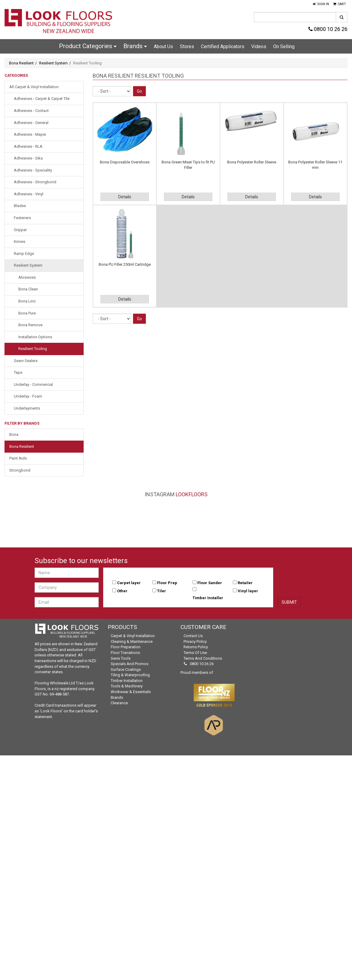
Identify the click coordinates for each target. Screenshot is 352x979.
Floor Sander (209, 583)
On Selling (284, 46)
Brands (135, 46)
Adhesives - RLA (28, 146)
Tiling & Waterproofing (130, 675)
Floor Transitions (125, 652)
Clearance (119, 703)
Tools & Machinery (127, 686)
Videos (258, 46)
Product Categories (87, 46)
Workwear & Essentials (131, 691)
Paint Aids (18, 458)
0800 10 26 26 (327, 29)
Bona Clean (28, 289)
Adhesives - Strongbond (35, 182)
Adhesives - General (31, 122)
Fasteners (22, 217)
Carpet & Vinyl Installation (133, 636)
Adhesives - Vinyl (28, 194)
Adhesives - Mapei (30, 134)
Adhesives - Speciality (33, 170)
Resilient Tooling (32, 348)
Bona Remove (30, 325)
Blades (20, 205)
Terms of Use (195, 652)
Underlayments (27, 408)
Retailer (245, 583)
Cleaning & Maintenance (132, 641)
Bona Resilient (21, 63)
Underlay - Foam (28, 396)
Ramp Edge (24, 253)
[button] (321, 4)
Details (124, 196)
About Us (163, 46)
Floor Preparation (125, 647)
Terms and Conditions (203, 658)
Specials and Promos (129, 663)
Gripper (20, 230)
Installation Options (35, 337)
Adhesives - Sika (28, 158)
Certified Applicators (222, 46)
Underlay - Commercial (33, 384)
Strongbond (19, 470)
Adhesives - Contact (31, 110)
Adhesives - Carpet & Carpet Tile (41, 98)
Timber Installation (127, 680)
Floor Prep (167, 583)
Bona (13, 434)
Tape (18, 372)
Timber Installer (208, 598)
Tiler (161, 591)
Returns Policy (196, 647)
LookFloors (192, 494)
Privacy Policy (195, 641)
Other (122, 591)
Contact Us (193, 636)
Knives (19, 241)
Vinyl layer (248, 591)
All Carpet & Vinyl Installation (34, 87)
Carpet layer (129, 583)
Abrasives (27, 277)
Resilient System (53, 63)
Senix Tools (121, 658)
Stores (187, 46)
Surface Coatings (126, 669)
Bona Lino (27, 301)
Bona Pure (27, 313)
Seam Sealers (26, 360)
